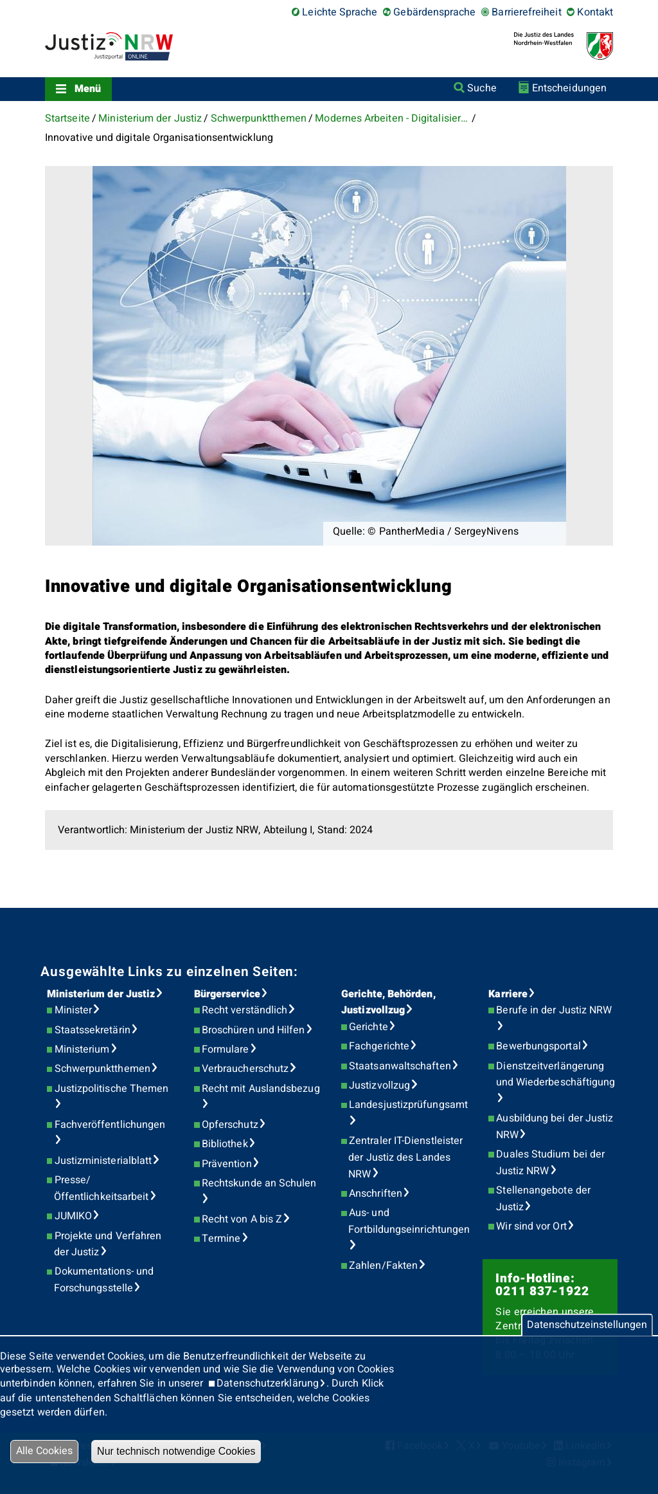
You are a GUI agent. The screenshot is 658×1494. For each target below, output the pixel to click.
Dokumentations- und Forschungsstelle (104, 1280)
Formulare (225, 1049)
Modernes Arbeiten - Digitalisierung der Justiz (392, 118)
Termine (221, 1238)
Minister (74, 1010)
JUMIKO (73, 1216)
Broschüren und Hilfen (253, 1030)
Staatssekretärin (92, 1030)
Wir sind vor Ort (531, 1226)
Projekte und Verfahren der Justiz (108, 1244)
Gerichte (368, 1027)
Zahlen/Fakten (383, 1265)
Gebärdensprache (434, 12)
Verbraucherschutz (245, 1068)
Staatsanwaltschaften (400, 1066)
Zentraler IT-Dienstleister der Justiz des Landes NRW (405, 1157)
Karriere (508, 994)
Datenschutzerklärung (268, 1383)
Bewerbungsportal (538, 1046)
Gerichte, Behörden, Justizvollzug (388, 1002)
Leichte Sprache (339, 12)
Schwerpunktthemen (259, 118)
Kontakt (595, 12)
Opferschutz (230, 1124)
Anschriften (375, 1193)
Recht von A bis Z (242, 1219)
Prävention (227, 1164)
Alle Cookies (44, 1451)
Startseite (67, 118)
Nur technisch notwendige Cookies (176, 1451)
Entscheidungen (569, 88)
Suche (481, 88)
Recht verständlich (244, 1010)
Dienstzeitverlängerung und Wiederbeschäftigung (556, 1074)
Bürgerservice (227, 994)
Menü (88, 89)
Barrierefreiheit (526, 12)
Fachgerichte (379, 1046)
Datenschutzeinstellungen (587, 1325)
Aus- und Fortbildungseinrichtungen (409, 1221)
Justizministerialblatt (103, 1160)
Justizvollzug (379, 1085)
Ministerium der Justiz (150, 118)
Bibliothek (225, 1144)
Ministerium (82, 1049)
